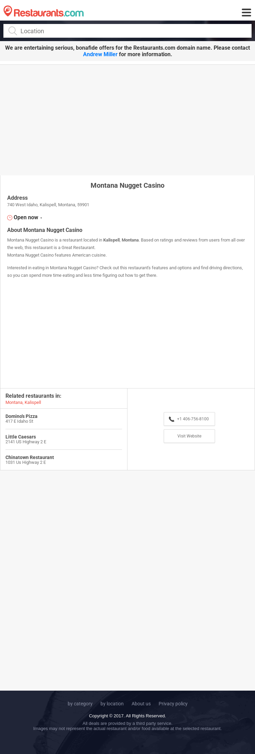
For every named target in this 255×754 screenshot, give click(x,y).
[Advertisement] (127, 120)
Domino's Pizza (21, 416)
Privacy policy (173, 703)
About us (141, 703)
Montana (130, 240)
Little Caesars (20, 437)
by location (112, 703)
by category (80, 703)
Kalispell (111, 240)
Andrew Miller (100, 54)
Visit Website (189, 436)
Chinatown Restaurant (29, 457)
